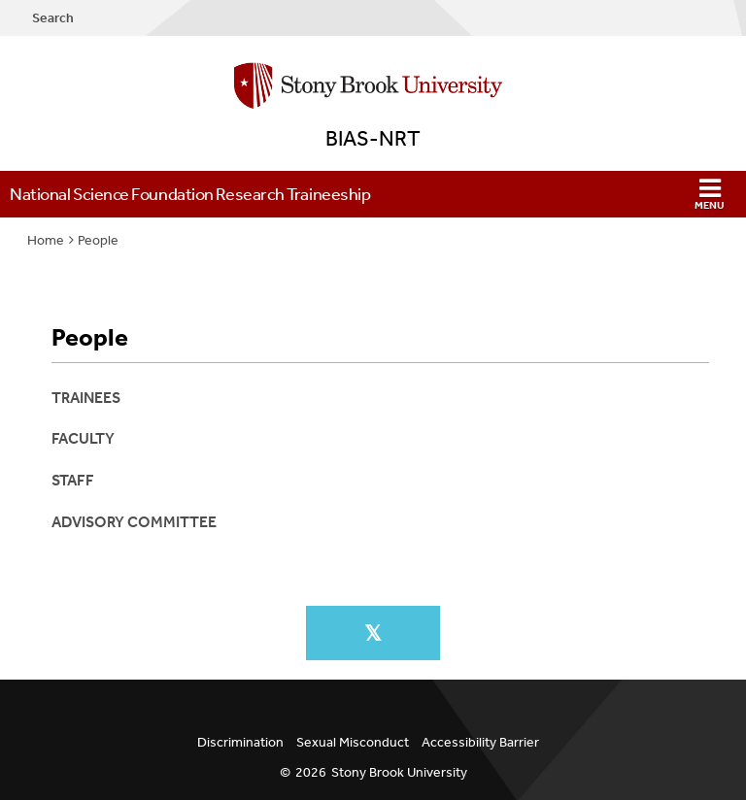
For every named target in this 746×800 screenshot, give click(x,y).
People (98, 240)
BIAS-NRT (373, 138)
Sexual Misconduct (352, 742)
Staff (72, 480)
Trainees (85, 397)
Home (45, 240)
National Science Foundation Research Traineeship (190, 194)
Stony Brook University (399, 772)
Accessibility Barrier (480, 742)
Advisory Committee (134, 522)
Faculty (83, 438)
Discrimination (240, 742)
